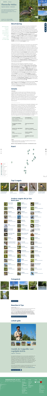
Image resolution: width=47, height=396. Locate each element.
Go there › (5, 39)
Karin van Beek (9, 19)
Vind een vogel (24, 387)
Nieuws (29, 383)
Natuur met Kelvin (16, 370)
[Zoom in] (46, 153)
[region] (23, 162)
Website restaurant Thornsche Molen (18, 141)
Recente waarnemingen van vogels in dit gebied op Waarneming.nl (24, 140)
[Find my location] (1, 149)
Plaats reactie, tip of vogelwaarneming (19, 316)
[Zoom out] (46, 154)
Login (40, 1)
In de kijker (24, 389)
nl (42, 1)
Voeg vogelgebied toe (24, 385)
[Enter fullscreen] (46, 151)
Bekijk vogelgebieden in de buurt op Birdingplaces (23, 143)
